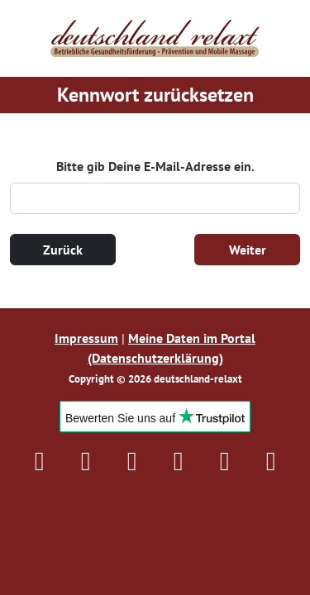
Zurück (63, 249)
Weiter (247, 249)
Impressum (86, 338)
